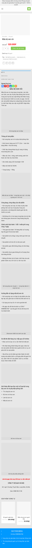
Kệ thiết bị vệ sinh (10, 57)
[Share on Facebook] (3, 63)
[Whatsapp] (13, 86)
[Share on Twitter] (6, 63)
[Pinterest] (5, 86)
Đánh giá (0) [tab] (4, 75)
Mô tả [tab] (2, 72)
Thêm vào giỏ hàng (18, 48)
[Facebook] (2, 86)
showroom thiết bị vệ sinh (10, 59)
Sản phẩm (4, 36)
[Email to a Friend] (9, 63)
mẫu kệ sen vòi (21, 57)
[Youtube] (8, 86)
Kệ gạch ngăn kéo (8, 517)
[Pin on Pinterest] (13, 63)
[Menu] (2, 9)
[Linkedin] (10, 86)
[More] (16, 86)
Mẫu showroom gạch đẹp (24, 518)
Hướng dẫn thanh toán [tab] (7, 79)
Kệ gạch (11, 36)
